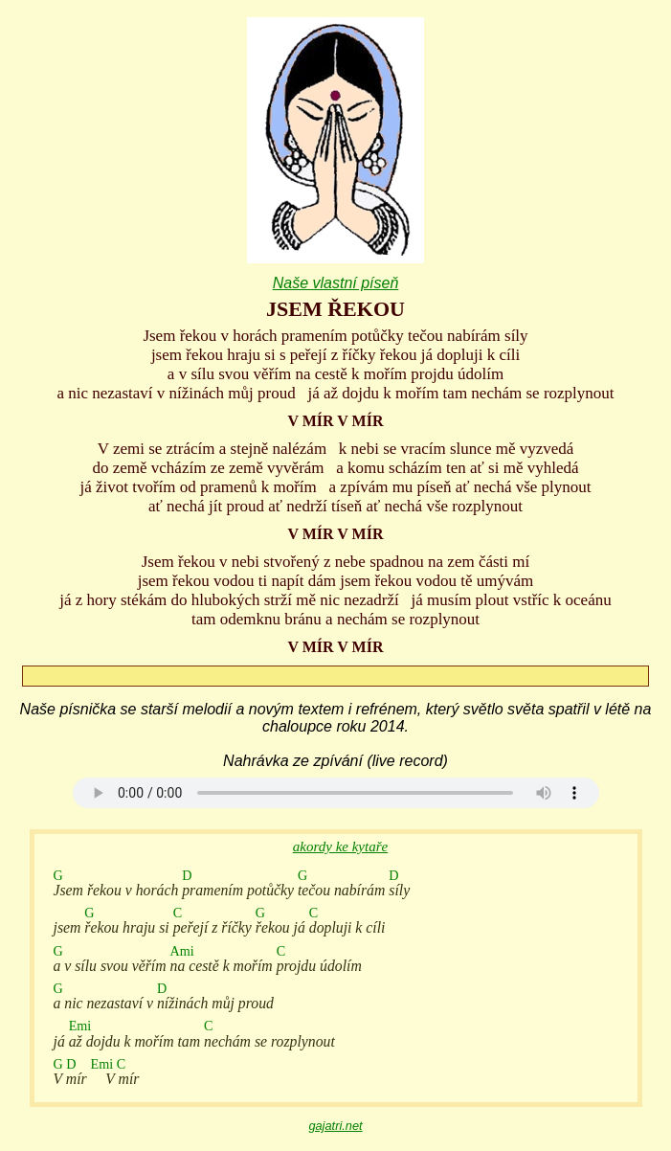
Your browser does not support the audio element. (336, 793)
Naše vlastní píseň (336, 283)
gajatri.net (335, 1125)
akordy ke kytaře (340, 846)
